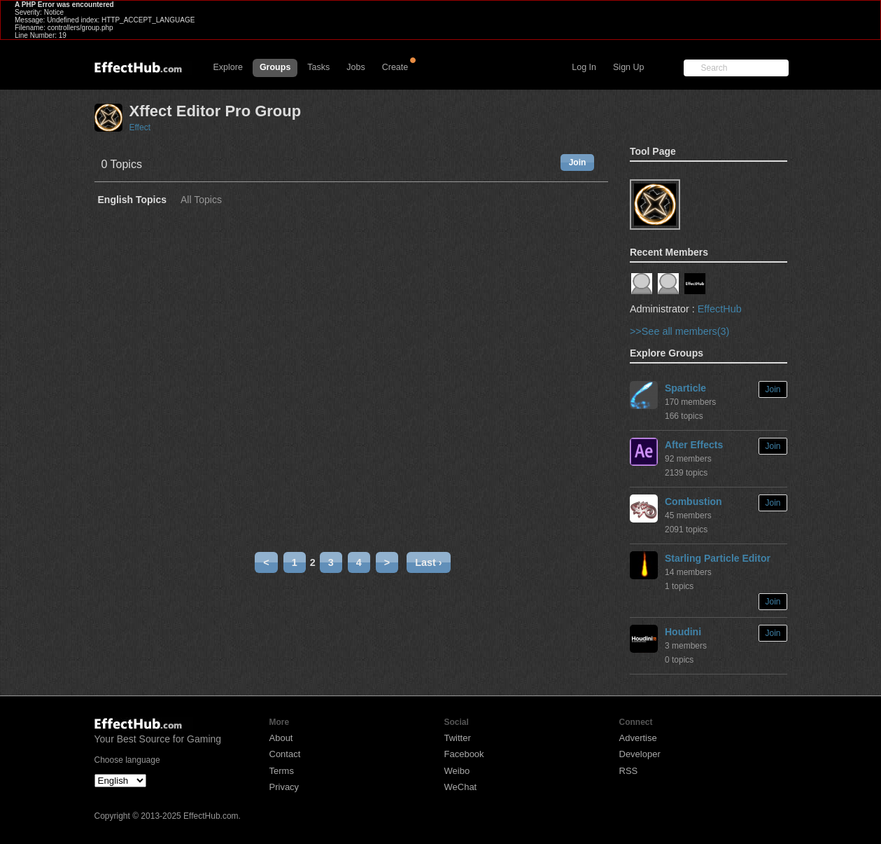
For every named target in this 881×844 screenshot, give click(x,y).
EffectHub (720, 308)
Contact (285, 754)
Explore (228, 67)
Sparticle (685, 388)
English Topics (132, 200)
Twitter (457, 738)
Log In (584, 67)
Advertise (638, 738)
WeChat (460, 787)
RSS (628, 771)
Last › (428, 562)
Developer (640, 754)
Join (577, 162)
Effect (139, 127)
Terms (281, 771)
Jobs (355, 67)
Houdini (683, 631)
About (281, 738)
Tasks (318, 67)
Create (395, 67)
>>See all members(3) (679, 331)
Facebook (464, 754)
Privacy (284, 787)
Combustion (693, 501)
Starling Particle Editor (717, 558)
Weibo (457, 771)
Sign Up (628, 67)
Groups (275, 67)
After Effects (694, 444)
